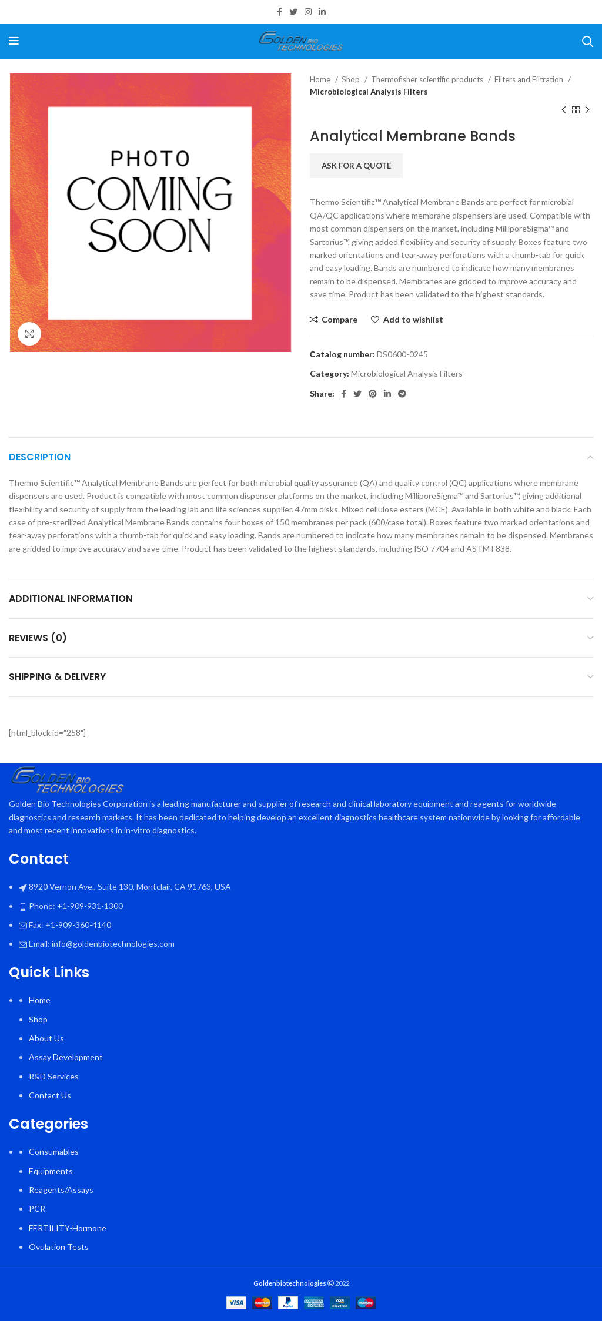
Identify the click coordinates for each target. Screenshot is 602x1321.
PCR (37, 1208)
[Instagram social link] (308, 11)
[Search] (587, 41)
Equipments (51, 1171)
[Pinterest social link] (372, 393)
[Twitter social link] (293, 11)
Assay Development (66, 1057)
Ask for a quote (356, 165)
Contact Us (50, 1095)
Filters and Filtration (529, 79)
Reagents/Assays (61, 1190)
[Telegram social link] (402, 393)
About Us (46, 1038)
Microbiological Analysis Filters (369, 91)
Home (321, 79)
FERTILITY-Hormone (67, 1228)
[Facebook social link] (279, 11)
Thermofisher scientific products (428, 79)
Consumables (54, 1151)
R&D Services (54, 1076)
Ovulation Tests (59, 1247)
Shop (352, 79)
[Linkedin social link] (322, 11)
